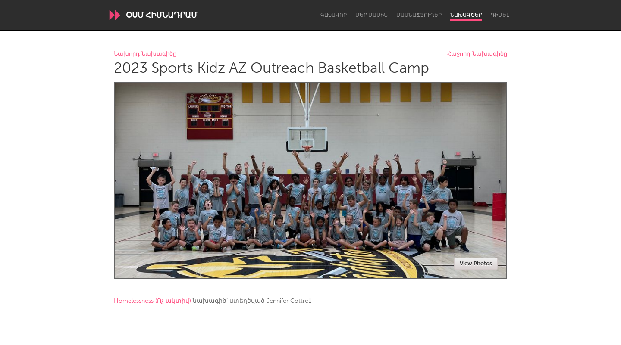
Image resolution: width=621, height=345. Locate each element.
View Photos (476, 263)
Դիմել (500, 15)
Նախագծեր (466, 15)
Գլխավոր (333, 15)
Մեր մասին (371, 15)
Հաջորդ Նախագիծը (477, 54)
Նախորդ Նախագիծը (145, 54)
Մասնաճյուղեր (419, 15)
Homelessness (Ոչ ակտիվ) (152, 301)
